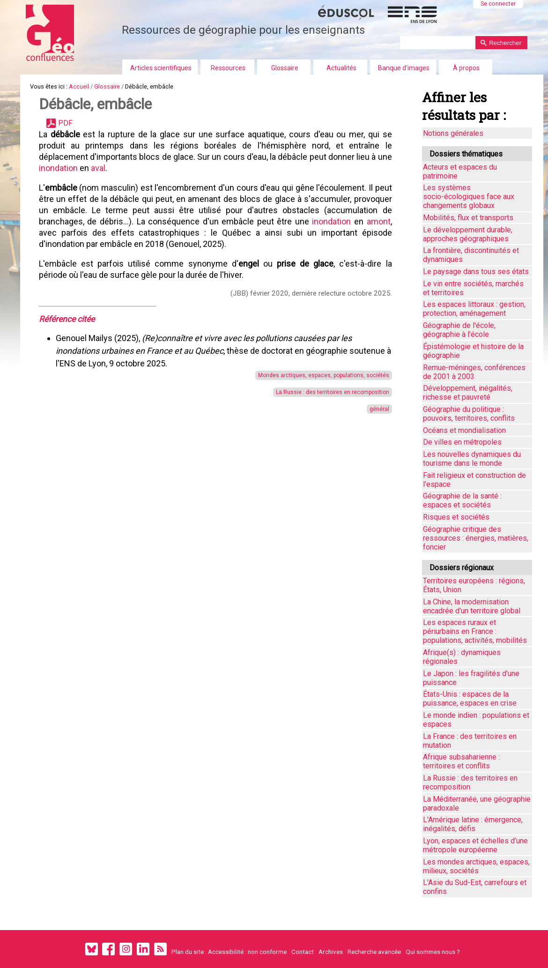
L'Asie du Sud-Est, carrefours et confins (474, 887)
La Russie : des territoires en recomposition (328, 392)
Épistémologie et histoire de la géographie (473, 351)
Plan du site (187, 951)
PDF (65, 123)
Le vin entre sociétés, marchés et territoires (473, 288)
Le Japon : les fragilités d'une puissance (471, 678)
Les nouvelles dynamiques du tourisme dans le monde (472, 459)
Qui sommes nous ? (433, 951)
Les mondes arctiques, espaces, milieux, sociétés (476, 866)
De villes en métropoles (462, 442)
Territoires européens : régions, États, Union (474, 585)
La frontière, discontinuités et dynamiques (471, 255)
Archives (330, 951)
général (375, 409)
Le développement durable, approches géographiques (467, 234)
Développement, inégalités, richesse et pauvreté (467, 393)
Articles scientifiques (161, 68)
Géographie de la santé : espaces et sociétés (462, 500)
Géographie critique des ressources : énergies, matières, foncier (475, 538)
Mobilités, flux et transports (468, 217)
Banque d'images (404, 68)
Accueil (79, 86)
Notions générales (453, 133)
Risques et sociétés (456, 517)
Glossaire (284, 68)
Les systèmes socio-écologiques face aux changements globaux (468, 196)
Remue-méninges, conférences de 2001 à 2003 (474, 372)
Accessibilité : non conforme (247, 951)
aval (114, 168)
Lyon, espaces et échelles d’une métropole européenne (475, 845)
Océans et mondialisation (464, 430)
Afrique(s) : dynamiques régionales (462, 657)
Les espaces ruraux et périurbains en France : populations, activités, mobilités (475, 631)
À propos (466, 68)
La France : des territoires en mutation (470, 741)
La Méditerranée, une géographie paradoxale (477, 803)
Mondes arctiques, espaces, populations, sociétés (319, 375)
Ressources (228, 68)
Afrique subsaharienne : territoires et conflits (461, 761)
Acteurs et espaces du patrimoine (460, 171)
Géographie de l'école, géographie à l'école (459, 330)
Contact (302, 951)
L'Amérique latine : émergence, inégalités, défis (473, 824)
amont (51, 233)
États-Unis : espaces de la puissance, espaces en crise (470, 698)
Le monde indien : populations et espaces (476, 720)
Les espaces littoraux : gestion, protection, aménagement (474, 309)
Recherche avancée (374, 951)
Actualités (341, 68)
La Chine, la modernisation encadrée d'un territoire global (471, 606)
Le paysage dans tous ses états (476, 271)
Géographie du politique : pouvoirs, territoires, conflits (469, 414)
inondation (75, 168)
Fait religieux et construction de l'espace (474, 480)
